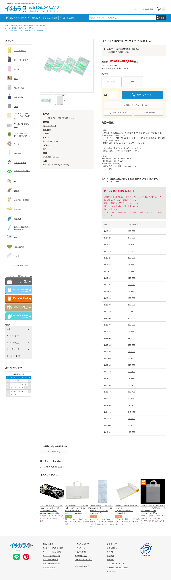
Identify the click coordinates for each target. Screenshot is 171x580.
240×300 (131, 338)
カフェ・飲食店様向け (51, 556)
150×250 (131, 258)
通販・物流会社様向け (51, 564)
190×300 (131, 305)
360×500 (131, 419)
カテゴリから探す (18, 18)
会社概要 (110, 556)
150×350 (131, 265)
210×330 (131, 318)
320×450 (131, 405)
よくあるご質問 (81, 552)
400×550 (131, 425)
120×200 (131, 231)
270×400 (131, 372)
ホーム (7, 26)
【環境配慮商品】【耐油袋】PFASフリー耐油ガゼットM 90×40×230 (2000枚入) (101, 508)
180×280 (131, 291)
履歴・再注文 (52, 18)
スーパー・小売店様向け (52, 552)
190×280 (131, 298)
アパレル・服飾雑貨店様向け (54, 548)
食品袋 (14, 26)
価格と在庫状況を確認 (120, 68)
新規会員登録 (148, 9)
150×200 (131, 251)
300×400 (131, 385)
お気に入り (36, 18)
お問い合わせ (149, 113)
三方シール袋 (23, 26)
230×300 (131, 325)
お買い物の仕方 (81, 556)
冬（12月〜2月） (14, 356)
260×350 (131, 358)
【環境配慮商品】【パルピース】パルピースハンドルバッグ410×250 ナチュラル (77, 508)
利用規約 (110, 560)
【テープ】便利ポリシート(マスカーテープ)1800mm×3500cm (127, 508)
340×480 (131, 412)
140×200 (131, 238)
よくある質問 (68, 18)
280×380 (131, 379)
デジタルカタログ (82, 566)
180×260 (131, 285)
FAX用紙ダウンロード (83, 560)
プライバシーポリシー (115, 564)
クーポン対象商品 (36, 30)
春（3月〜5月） (13, 336)
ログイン (135, 9)
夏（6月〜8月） (13, 343)
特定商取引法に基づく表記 (117, 568)
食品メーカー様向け (26, 28)
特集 (8, 329)
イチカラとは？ (81, 548)
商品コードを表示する (49, 126)
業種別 (14, 28)
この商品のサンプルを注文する (135, 105)
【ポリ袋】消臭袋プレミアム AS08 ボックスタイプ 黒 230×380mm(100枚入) (51, 508)
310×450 (131, 399)
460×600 (131, 432)
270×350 (131, 365)
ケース (133, 82)
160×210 (131, 271)
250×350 (131, 345)
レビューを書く (54, 452)
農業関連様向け (49, 568)
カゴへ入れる (144, 95)
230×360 (131, 332)
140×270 (131, 245)
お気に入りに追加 (119, 113)
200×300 (131, 312)
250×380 (131, 352)
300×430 (131, 392)
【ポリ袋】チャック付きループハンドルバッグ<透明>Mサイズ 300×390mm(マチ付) (153, 508)
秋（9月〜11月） (14, 349)
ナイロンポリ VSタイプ (38, 26)
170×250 (131, 278)
